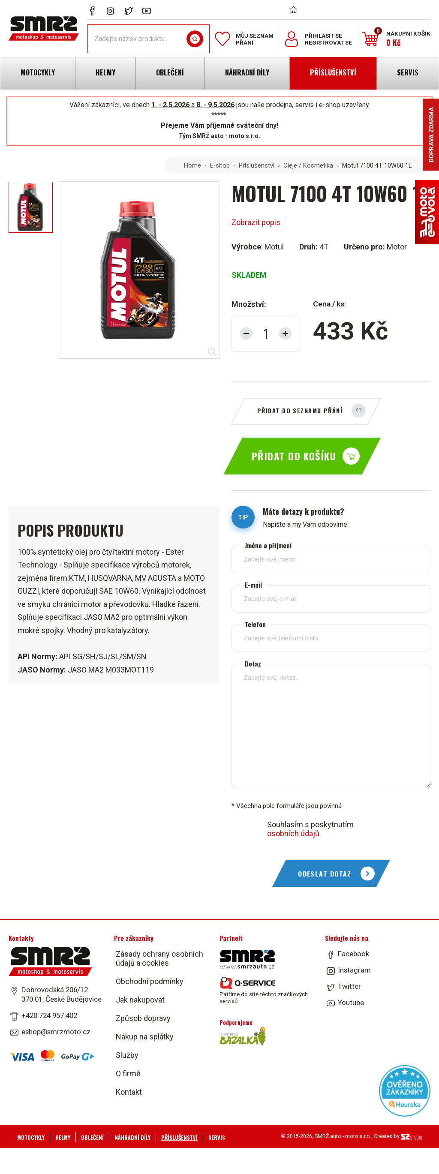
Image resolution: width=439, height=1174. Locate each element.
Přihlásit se (323, 35)
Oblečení (92, 1137)
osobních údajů (293, 833)
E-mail (253, 584)
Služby (127, 1055)
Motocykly (31, 1137)
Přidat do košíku (294, 456)
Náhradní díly (132, 1137)
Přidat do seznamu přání (300, 410)
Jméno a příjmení (268, 545)
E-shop (220, 165)
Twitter (349, 986)
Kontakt (129, 1091)
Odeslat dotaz (325, 873)
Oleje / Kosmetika (308, 165)
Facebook (353, 953)
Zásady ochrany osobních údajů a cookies (159, 958)
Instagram (354, 970)
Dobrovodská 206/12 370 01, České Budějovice (61, 994)
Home (192, 165)
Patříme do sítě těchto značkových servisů (264, 990)
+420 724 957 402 (49, 1015)
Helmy (62, 1137)
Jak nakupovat (140, 999)
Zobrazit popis (256, 222)
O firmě (128, 1073)
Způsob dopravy (143, 1018)
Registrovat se (328, 42)
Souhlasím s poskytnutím (310, 829)
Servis (216, 1137)
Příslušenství (256, 165)
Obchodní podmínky (149, 981)
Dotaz (253, 663)
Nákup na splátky (145, 1036)
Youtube (351, 1002)
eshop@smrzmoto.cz (55, 1031)
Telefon (255, 624)
